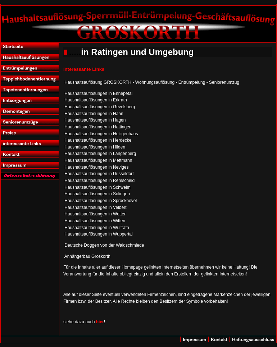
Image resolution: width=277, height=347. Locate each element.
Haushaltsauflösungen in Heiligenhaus (101, 133)
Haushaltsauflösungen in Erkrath (95, 99)
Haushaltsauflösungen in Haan (93, 113)
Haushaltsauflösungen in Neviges (96, 167)
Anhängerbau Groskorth (87, 256)
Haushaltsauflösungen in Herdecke (97, 140)
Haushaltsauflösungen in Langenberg (100, 153)
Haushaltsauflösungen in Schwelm (97, 187)
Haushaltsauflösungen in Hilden (94, 147)
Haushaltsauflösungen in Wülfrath (96, 227)
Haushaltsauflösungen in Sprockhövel (100, 200)
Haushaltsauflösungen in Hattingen (97, 126)
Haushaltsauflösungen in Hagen (95, 120)
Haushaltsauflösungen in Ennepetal (98, 93)
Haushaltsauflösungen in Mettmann (98, 160)
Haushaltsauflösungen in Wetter (95, 213)
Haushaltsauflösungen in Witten (94, 220)
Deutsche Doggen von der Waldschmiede (104, 245)
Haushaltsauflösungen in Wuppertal (98, 234)
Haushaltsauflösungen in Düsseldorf (98, 173)
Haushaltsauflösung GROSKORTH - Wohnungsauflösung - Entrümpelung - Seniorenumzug (151, 82)
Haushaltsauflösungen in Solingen (97, 193)
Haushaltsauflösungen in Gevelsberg (99, 106)
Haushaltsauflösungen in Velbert (95, 207)
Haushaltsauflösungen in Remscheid (99, 180)
